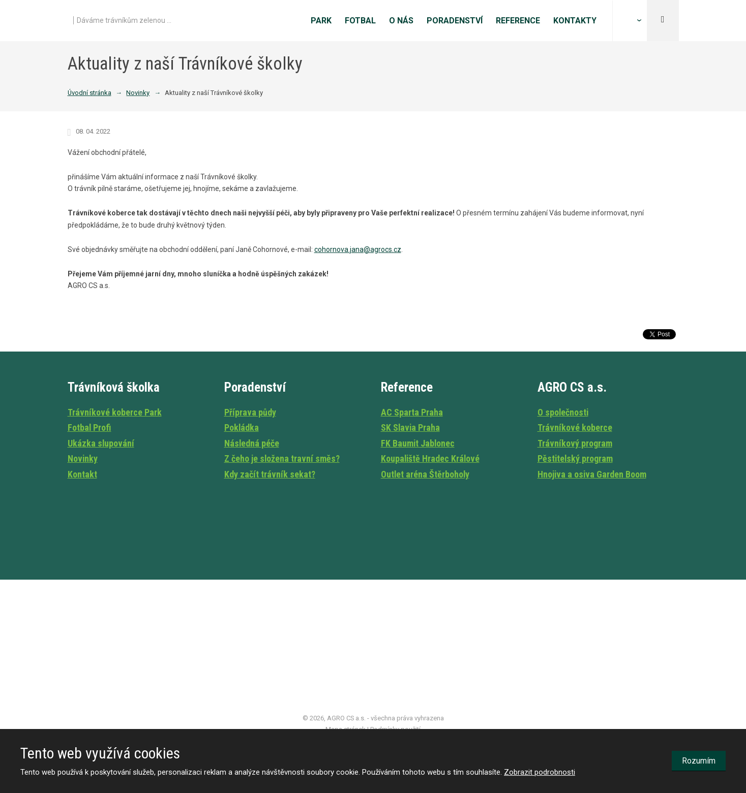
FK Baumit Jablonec (418, 443)
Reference (518, 20)
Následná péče (251, 443)
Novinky (83, 458)
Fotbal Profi (89, 427)
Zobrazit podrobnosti (539, 772)
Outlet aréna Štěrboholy (425, 474)
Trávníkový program (575, 443)
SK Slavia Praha (410, 427)
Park (321, 20)
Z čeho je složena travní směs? (282, 458)
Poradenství (455, 20)
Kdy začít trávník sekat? (269, 474)
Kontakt (82, 474)
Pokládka (241, 427)
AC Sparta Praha (412, 412)
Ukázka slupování (101, 443)
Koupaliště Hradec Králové (430, 458)
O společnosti (563, 412)
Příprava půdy (250, 412)
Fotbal (360, 20)
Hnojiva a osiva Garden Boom (592, 474)
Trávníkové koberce (575, 427)
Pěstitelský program (575, 458)
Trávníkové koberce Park (115, 412)
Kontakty (574, 20)
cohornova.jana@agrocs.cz (357, 249)
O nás (401, 20)
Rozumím (698, 761)
